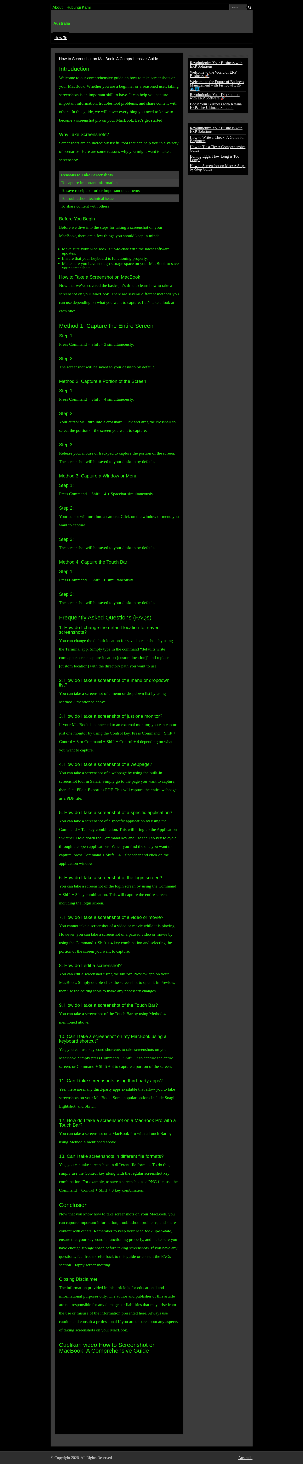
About (58, 7)
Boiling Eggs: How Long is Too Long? (214, 158)
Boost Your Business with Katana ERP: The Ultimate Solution (216, 106)
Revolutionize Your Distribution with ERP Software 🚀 (215, 96)
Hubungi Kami (78, 7)
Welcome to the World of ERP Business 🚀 (213, 74)
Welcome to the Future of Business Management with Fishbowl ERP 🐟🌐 (217, 85)
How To (60, 38)
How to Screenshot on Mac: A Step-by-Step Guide (218, 167)
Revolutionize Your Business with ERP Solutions (216, 64)
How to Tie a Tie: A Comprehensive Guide (218, 148)
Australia (62, 23)
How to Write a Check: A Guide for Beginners (217, 139)
